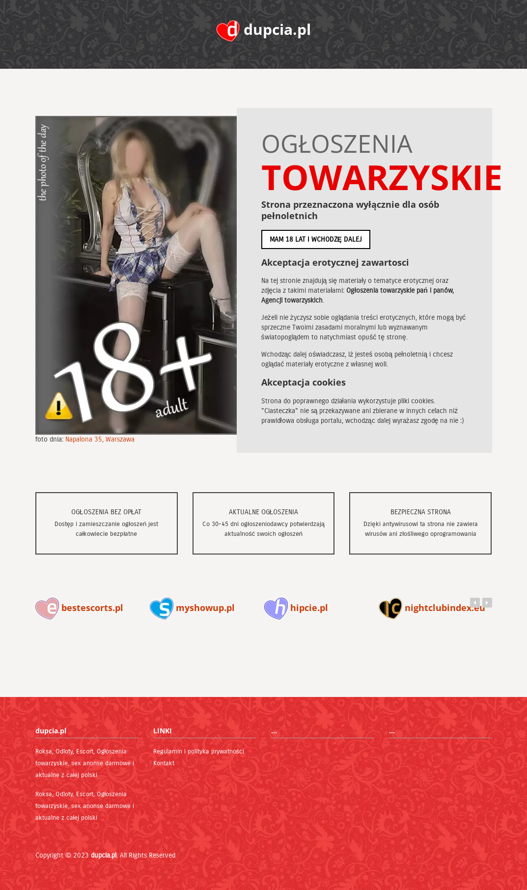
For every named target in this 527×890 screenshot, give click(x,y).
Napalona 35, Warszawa (100, 439)
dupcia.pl (103, 855)
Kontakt (163, 763)
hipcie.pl (296, 607)
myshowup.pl (192, 607)
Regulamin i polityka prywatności (199, 751)
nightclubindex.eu (432, 607)
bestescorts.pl (79, 607)
